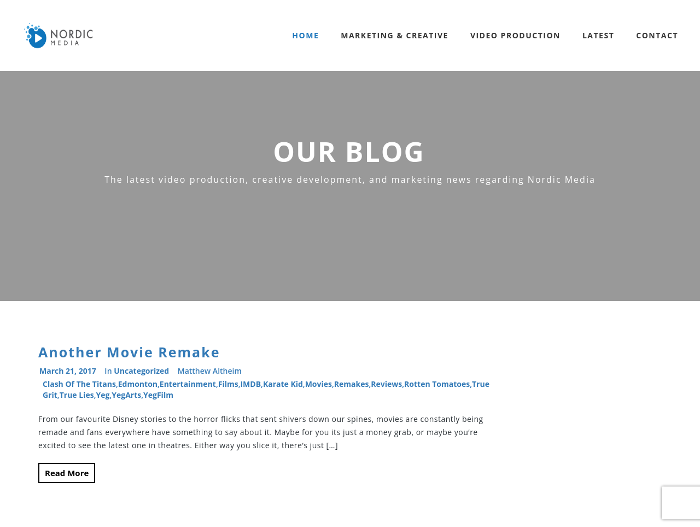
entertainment (188, 384)
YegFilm (158, 395)
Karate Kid (283, 384)
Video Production (515, 35)
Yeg (102, 395)
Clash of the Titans (79, 384)
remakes (351, 384)
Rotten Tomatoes (437, 384)
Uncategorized (141, 371)
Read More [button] (67, 472)
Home (305, 35)
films (228, 384)
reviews (386, 384)
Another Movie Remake (129, 352)
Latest (598, 35)
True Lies (77, 395)
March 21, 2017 (67, 371)
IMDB (250, 384)
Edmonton (138, 384)
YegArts (126, 395)
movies (318, 384)
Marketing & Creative (394, 35)
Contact (657, 35)
